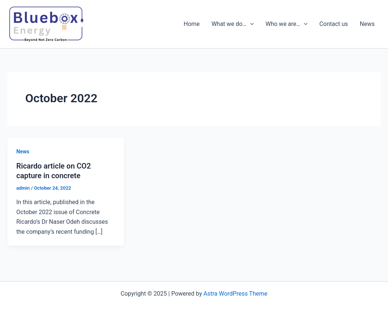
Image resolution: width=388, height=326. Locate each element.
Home (192, 23)
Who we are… (287, 24)
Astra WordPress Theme (235, 293)
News (367, 23)
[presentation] (250, 24)
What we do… (233, 24)
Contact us (333, 23)
